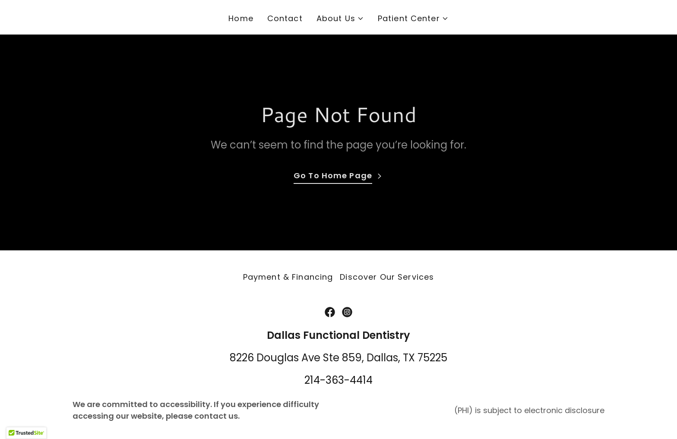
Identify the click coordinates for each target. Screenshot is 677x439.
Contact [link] (285, 18)
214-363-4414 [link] (338, 380)
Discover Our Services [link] (387, 277)
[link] (329, 312)
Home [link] (240, 18)
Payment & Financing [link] (288, 277)
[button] (340, 18)
